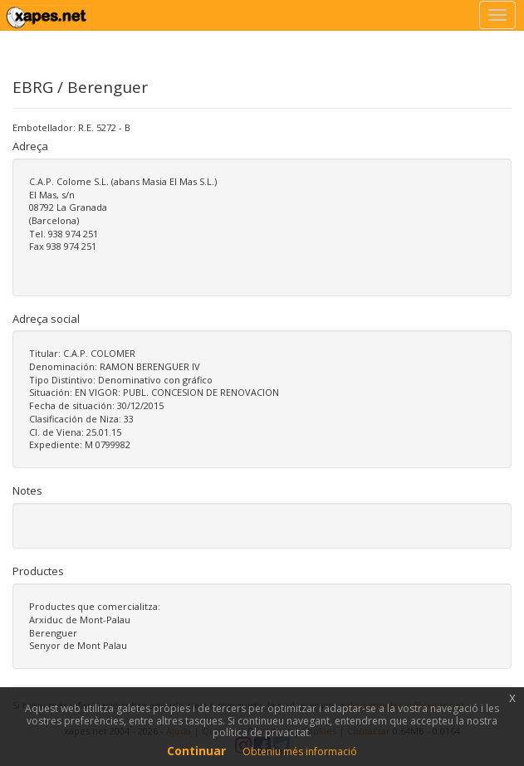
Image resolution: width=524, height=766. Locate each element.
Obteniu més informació (299, 751)
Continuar (196, 751)
